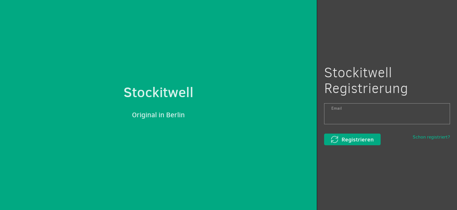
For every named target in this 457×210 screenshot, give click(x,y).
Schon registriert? (431, 137)
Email (336, 108)
